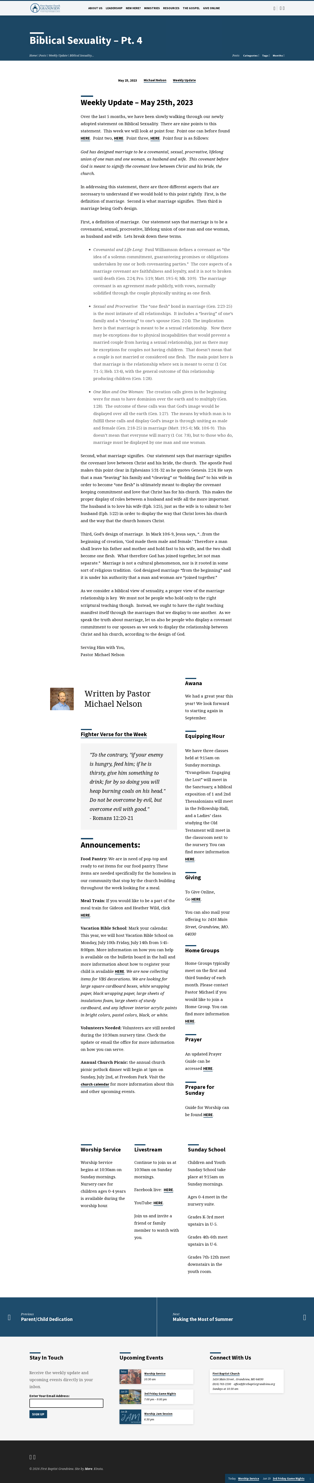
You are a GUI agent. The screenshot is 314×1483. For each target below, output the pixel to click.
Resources (171, 8)
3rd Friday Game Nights (160, 1394)
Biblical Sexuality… (82, 55)
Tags (266, 55)
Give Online (211, 8)
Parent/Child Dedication (47, 1319)
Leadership (114, 8)
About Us (95, 8)
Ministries (152, 8)
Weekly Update (58, 55)
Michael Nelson (155, 80)
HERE (85, 138)
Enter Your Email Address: (49, 1396)
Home (33, 55)
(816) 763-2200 (222, 1384)
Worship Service (155, 1373)
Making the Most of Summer (203, 1319)
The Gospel (191, 8)
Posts (42, 55)
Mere (88, 1469)
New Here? (133, 8)
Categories (251, 55)
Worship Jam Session (158, 1414)
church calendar (95, 1084)
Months (279, 55)
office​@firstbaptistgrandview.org (254, 1384)
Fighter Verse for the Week (114, 734)
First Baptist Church (226, 1373)
